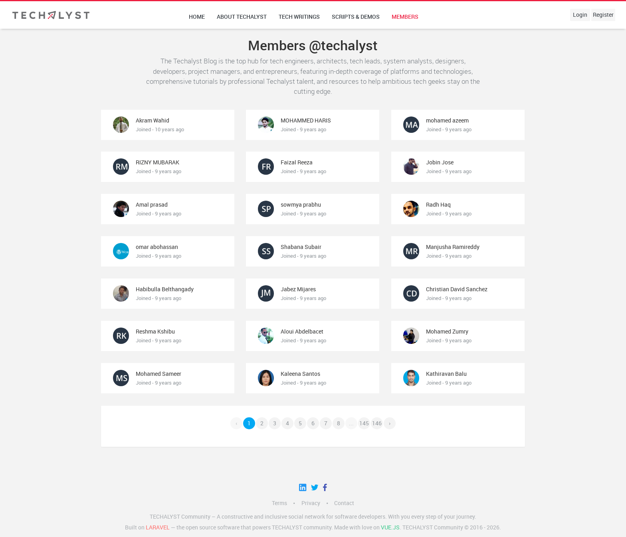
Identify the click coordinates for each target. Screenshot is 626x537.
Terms (279, 503)
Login (580, 14)
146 (377, 423)
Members (405, 16)
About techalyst (242, 16)
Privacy (310, 503)
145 (364, 423)
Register (603, 14)
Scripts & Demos (356, 16)
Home (197, 16)
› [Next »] (389, 423)
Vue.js (390, 527)
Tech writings (299, 16)
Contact (344, 503)
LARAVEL (158, 527)
